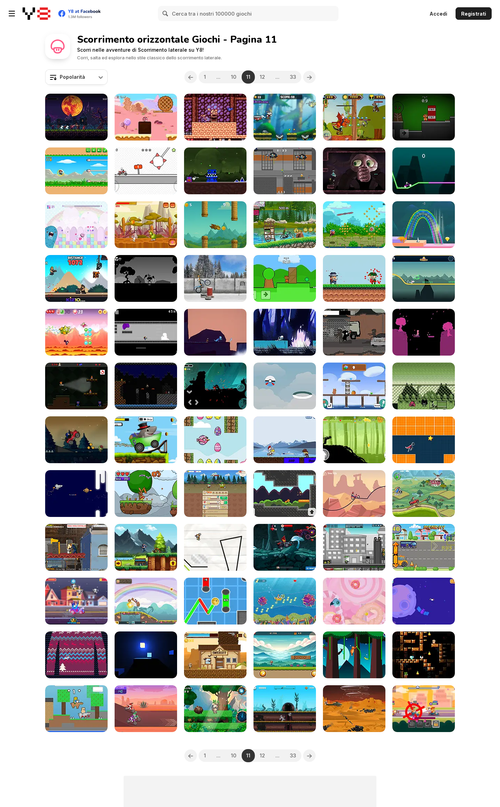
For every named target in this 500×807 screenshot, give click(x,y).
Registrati (473, 14)
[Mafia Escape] (354, 278)
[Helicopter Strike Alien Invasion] (354, 708)
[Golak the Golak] (423, 386)
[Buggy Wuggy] (76, 386)
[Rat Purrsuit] (284, 708)
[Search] (165, 13)
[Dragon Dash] (76, 332)
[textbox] (76, 77)
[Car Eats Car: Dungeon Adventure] (284, 547)
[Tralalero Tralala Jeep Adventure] (146, 439)
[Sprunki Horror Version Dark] (423, 117)
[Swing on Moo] (354, 654)
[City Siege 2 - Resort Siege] (354, 547)
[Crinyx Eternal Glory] (76, 117)
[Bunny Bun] (146, 278)
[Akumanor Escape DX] (215, 117)
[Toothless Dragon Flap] (215, 224)
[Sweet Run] (76, 224)
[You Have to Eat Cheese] (146, 224)
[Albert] (215, 332)
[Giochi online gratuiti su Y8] (36, 13)
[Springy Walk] (423, 224)
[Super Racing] (423, 708)
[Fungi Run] (146, 493)
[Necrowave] (284, 332)
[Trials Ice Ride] (215, 278)
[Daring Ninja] (146, 547)
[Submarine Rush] (284, 601)
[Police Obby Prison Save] (284, 170)
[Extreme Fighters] (284, 439)
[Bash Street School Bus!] (423, 547)
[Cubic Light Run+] (146, 654)
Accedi (438, 14)
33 (293, 77)
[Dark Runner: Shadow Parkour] (354, 439)
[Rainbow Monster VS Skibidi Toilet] (76, 547)
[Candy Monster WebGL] (354, 601)
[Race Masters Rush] (76, 601)
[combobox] (76, 77)
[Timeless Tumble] (215, 708)
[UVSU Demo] (354, 170)
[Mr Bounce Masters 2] (423, 601)
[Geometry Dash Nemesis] (215, 170)
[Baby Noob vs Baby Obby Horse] (76, 708)
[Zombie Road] (76, 439)
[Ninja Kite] (354, 224)
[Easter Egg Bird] (215, 439)
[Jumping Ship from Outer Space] (76, 493)
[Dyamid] (423, 654)
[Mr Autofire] (76, 278)
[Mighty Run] (284, 654)
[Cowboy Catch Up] (215, 654)
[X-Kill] (146, 332)
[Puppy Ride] (146, 601)
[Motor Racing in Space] (423, 278)
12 (262, 77)
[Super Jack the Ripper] (146, 386)
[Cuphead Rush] (284, 117)
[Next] (309, 77)
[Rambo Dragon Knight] (354, 117)
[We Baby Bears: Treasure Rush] (354, 386)
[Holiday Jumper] (76, 654)
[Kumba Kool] (76, 170)
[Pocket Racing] (146, 170)
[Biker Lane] (354, 493)
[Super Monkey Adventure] (284, 493)
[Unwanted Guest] (354, 332)
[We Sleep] (423, 332)
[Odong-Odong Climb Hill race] (284, 224)
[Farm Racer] (423, 493)
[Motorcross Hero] (146, 708)
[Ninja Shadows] (215, 386)
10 (233, 77)
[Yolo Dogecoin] (215, 601)
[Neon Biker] (423, 170)
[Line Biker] (215, 547)
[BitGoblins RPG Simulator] (215, 493)
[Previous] (190, 77)
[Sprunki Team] (284, 278)
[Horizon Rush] (423, 439)
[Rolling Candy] (146, 117)
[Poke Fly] (284, 386)
